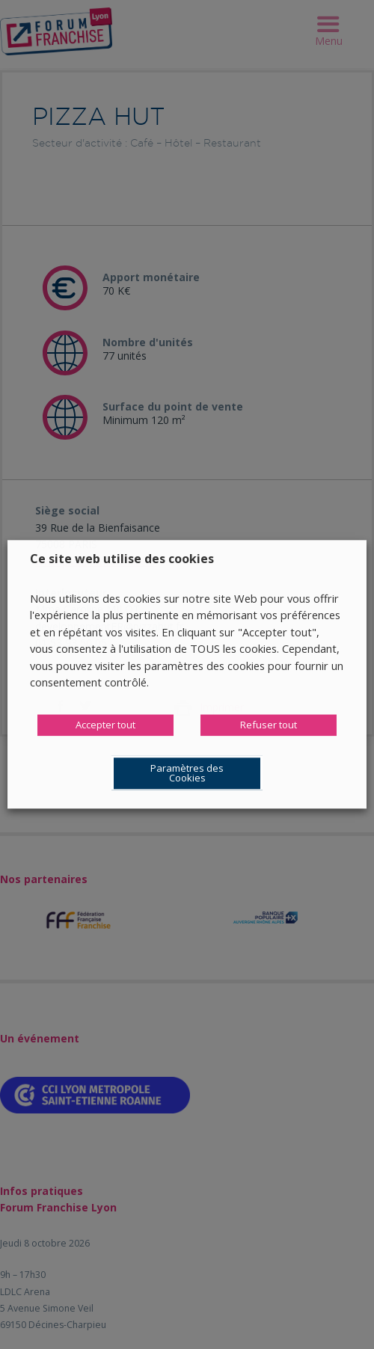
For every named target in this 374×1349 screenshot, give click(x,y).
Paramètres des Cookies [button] (187, 773)
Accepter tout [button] (105, 725)
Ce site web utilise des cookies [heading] (122, 558)
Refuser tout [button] (268, 725)
